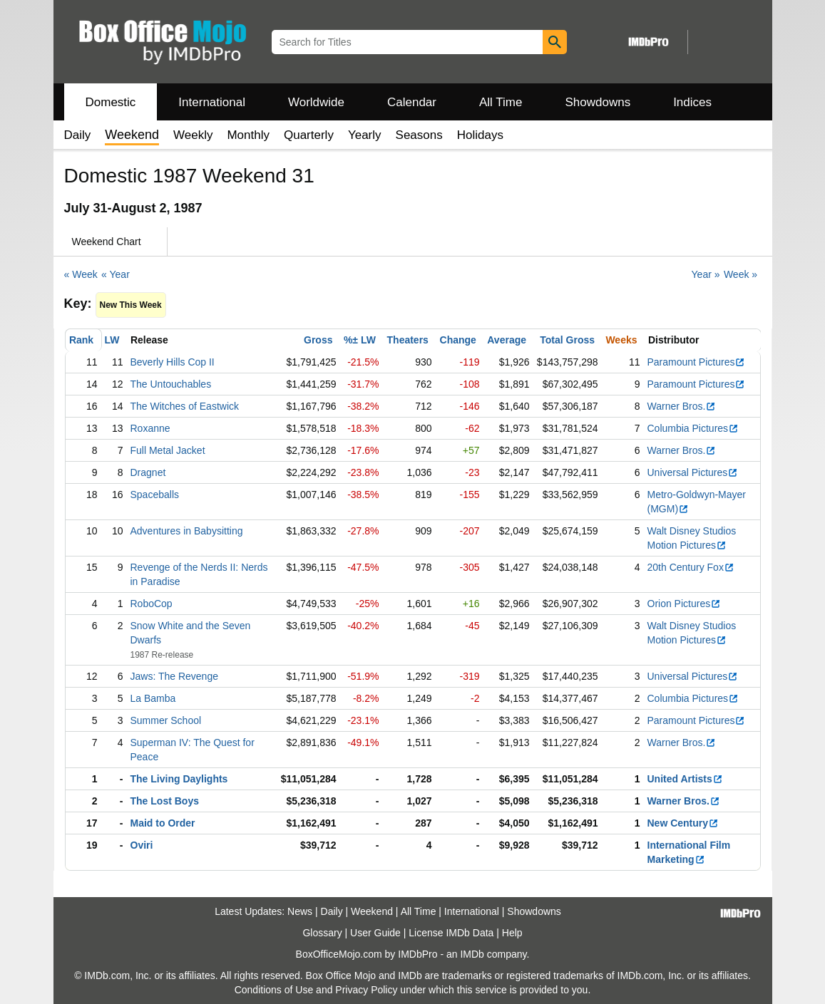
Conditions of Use (274, 989)
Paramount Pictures (696, 362)
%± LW (360, 340)
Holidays (480, 135)
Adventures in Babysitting (186, 531)
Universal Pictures (693, 472)
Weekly (192, 135)
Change (458, 340)
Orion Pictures (684, 603)
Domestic (111, 102)
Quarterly (309, 135)
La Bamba (153, 698)
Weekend (372, 911)
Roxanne (150, 428)
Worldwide (316, 102)
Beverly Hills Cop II (172, 362)
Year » (706, 274)
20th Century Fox (690, 567)
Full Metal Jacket (167, 450)
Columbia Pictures (693, 428)
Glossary (322, 932)
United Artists (685, 779)
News (299, 911)
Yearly (364, 135)
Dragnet (148, 472)
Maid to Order (162, 823)
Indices (692, 102)
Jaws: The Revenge (174, 676)
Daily (77, 135)
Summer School (166, 720)
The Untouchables (171, 384)
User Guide (375, 932)
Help (512, 932)
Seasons (419, 135)
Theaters (408, 340)
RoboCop (151, 603)
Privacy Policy (366, 989)
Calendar (411, 102)
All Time (500, 102)
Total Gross (567, 340)
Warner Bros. (682, 406)
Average (506, 340)
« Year (115, 274)
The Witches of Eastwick (185, 406)
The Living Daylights (179, 779)
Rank (81, 340)
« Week (81, 274)
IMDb (471, 954)
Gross (318, 340)
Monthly (248, 135)
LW (112, 340)
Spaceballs (155, 494)
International (211, 102)
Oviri (141, 845)
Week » (740, 274)
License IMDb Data (451, 932)
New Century (683, 823)
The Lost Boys (164, 801)
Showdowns (597, 102)
